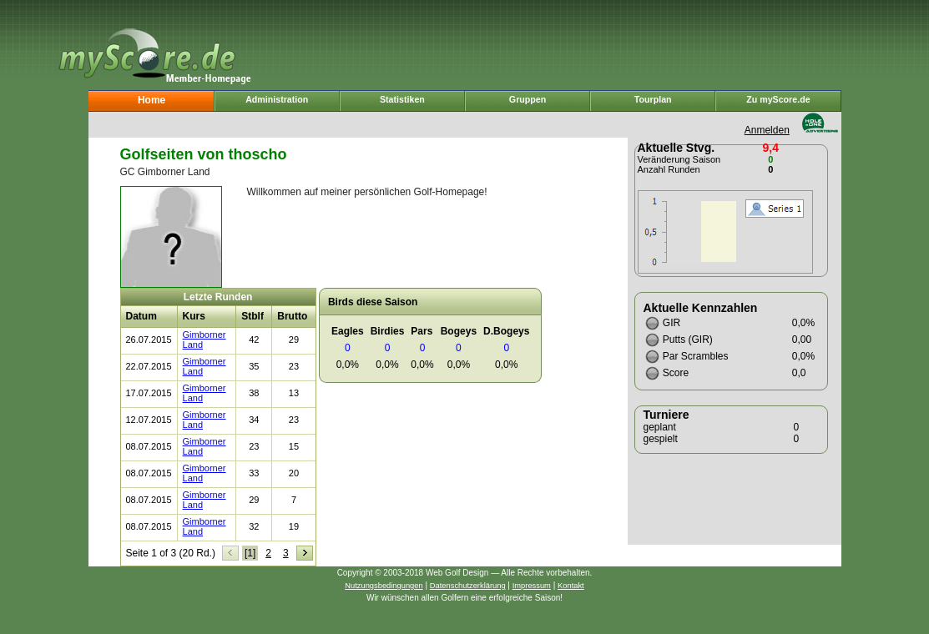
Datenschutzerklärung (468, 585)
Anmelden (767, 130)
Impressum (531, 585)
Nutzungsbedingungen (383, 585)
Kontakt (571, 585)
